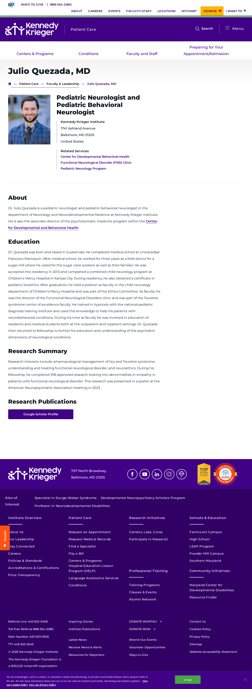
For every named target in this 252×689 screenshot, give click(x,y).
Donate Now (140, 629)
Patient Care (29, 84)
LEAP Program (202, 546)
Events (114, 11)
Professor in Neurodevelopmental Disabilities (72, 506)
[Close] (245, 679)
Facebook (132, 474)
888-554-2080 (61, 4)
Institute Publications (84, 629)
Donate (210, 11)
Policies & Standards (25, 561)
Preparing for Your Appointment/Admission (206, 50)
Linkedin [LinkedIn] (157, 474)
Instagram (169, 474)
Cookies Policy (200, 629)
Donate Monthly (143, 621)
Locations (167, 11)
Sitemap (196, 644)
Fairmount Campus (206, 532)
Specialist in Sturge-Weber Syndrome (66, 498)
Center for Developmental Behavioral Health (95, 157)
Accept (188, 679)
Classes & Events (143, 592)
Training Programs (144, 585)
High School (200, 539)
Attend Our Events (143, 640)
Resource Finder (203, 597)
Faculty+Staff (139, 11)
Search (207, 28)
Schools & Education (208, 518)
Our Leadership (21, 539)
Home (9, 83)
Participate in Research (148, 539)
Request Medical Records (90, 539)
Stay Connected (21, 546)
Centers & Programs (35, 54)
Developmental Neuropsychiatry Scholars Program (143, 498)
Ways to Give (32, 4)
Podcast (181, 474)
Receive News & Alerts (85, 647)
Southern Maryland (205, 561)
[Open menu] (227, 27)
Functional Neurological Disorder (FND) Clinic (96, 162)
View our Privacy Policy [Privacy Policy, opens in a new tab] (42, 684)
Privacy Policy (200, 636)
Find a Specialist (82, 546)
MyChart (189, 11)
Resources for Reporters (86, 655)
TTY (21, 644)
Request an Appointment (90, 532)
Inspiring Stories (81, 621)
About (76, 11)
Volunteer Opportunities (147, 647)
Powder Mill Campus (207, 553)
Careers (95, 11)
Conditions (88, 54)
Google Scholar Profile (40, 414)
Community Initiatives (210, 571)
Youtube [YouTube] (145, 474)
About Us (16, 532)
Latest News (78, 640)
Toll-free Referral (30, 629)
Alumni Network (142, 599)
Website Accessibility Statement (213, 652)
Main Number (28, 636)
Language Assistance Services (94, 578)
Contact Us (198, 621)
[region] (126, 680)
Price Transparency (24, 575)
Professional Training (148, 571)
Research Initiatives (147, 518)
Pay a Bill (76, 553)
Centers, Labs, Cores (146, 532)
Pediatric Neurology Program (83, 168)
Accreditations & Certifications (33, 568)
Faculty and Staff (141, 54)
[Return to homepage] (31, 29)
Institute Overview (25, 518)
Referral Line (28, 621)
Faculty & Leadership (63, 84)
